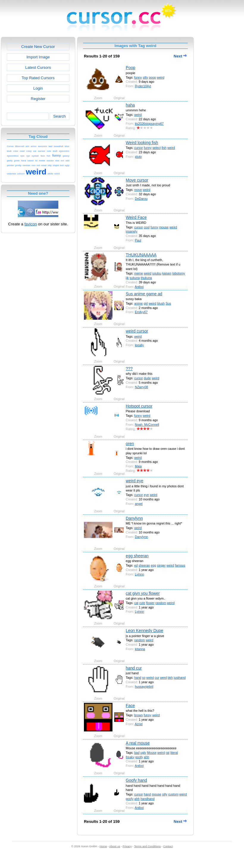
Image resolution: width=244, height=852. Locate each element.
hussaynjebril (144, 686)
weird (160, 77)
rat (167, 752)
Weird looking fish (142, 142)
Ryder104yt (143, 86)
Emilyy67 (141, 312)
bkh (170, 677)
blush (161, 303)
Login (38, 88)
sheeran (144, 565)
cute (142, 603)
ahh (146, 757)
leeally (139, 345)
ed (136, 565)
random (160, 603)
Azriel (139, 724)
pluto (138, 156)
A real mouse (138, 743)
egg (153, 565)
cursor (138, 147)
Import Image (38, 57)
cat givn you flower (143, 593)
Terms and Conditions (147, 846)
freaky (130, 757)
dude (147, 378)
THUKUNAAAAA (141, 254)
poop (152, 77)
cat (136, 603)
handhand (147, 798)
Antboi (139, 286)
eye (146, 495)
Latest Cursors (38, 67)
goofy (139, 757)
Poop (130, 67)
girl (146, 303)
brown (138, 715)
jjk (127, 278)
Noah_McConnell (147, 424)
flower (150, 603)
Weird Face (136, 217)
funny (138, 77)
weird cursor (137, 331)
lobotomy (178, 273)
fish (164, 147)
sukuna (135, 278)
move (138, 189)
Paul (138, 240)
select (156, 147)
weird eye (134, 480)
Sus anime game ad (144, 293)
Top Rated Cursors (38, 78)
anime (138, 303)
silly (145, 77)
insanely (131, 231)
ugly (143, 752)
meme (138, 273)
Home (103, 846)
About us (114, 846)
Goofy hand (136, 780)
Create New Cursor (38, 46)
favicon (30, 224)
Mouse (152, 752)
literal (174, 752)
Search (59, 116)
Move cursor (137, 180)
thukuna (146, 278)
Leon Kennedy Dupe (144, 630)
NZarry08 (141, 387)
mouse (164, 227)
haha (130, 105)
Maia (138, 466)
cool (146, 227)
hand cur (134, 668)
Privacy (127, 846)
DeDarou (141, 198)
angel (139, 503)
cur (157, 677)
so (143, 677)
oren (130, 443)
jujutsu (157, 273)
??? (129, 368)
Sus (168, 303)
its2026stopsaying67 (149, 123)
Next (180, 56)
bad (137, 752)
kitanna (140, 649)
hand (137, 677)
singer (161, 565)
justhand (180, 677)
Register (38, 98)
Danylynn (134, 518)
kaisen (166, 273)
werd (163, 677)
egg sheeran (137, 555)
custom (173, 794)
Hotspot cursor (139, 406)
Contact (168, 846)
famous (180, 565)
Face (130, 705)
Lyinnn (139, 574)
